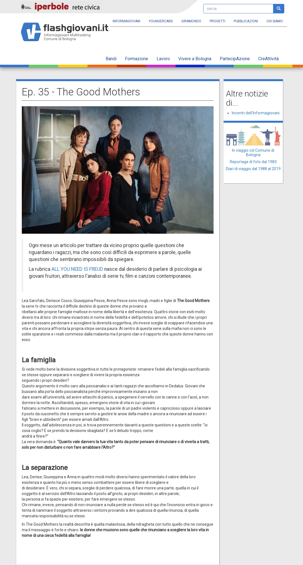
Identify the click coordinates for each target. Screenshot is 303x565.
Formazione (136, 58)
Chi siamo (274, 21)
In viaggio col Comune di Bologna (253, 152)
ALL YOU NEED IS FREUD (77, 269)
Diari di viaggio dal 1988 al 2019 (253, 168)
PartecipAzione (235, 58)
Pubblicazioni (246, 21)
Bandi (111, 58)
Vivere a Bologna (194, 58)
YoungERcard (161, 21)
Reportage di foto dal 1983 (253, 162)
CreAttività (268, 58)
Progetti (217, 21)
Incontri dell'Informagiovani (256, 113)
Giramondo (191, 21)
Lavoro (163, 58)
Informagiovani (126, 21)
